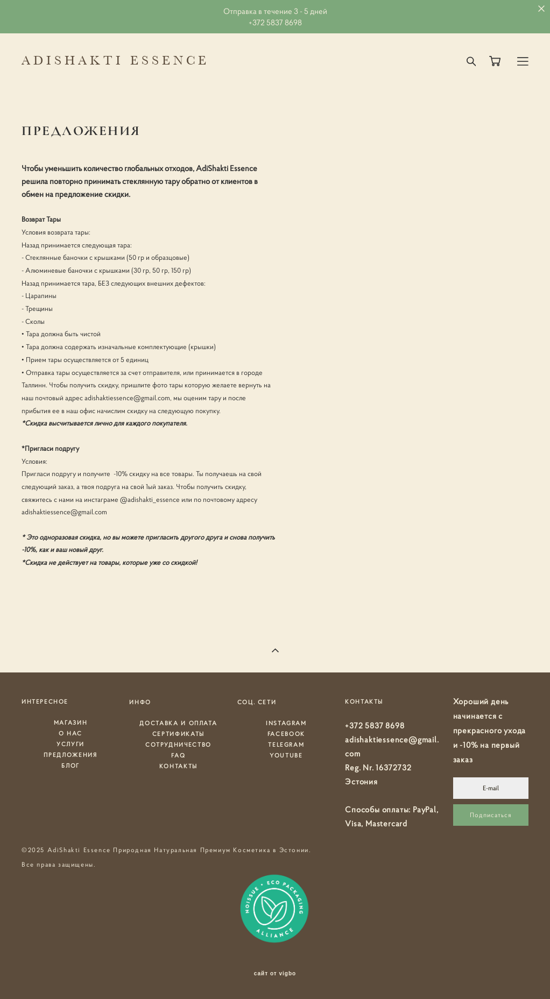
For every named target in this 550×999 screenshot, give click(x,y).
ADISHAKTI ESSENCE (115, 61)
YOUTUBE (286, 755)
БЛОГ (70, 765)
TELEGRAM (286, 744)
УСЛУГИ (70, 744)
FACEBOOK (286, 734)
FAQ (178, 755)
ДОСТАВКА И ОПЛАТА (178, 723)
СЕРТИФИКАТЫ (178, 734)
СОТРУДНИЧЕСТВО (178, 744)
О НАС (70, 733)
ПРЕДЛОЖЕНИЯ (70, 755)
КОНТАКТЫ (178, 766)
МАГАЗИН (71, 722)
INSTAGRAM (286, 723)
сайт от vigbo (275, 973)
